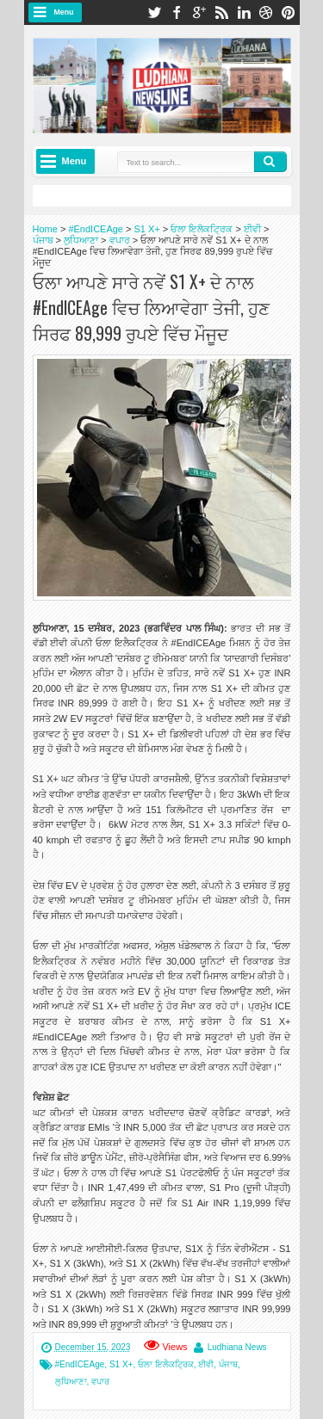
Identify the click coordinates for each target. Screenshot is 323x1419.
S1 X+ (121, 1364)
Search (270, 161)
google (199, 12)
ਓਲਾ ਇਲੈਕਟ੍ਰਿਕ (166, 1364)
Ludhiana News (237, 1347)
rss (221, 12)
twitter (154, 12)
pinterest (288, 12)
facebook (176, 12)
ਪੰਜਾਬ (228, 1364)
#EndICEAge (80, 1364)
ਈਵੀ (206, 1364)
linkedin (244, 12)
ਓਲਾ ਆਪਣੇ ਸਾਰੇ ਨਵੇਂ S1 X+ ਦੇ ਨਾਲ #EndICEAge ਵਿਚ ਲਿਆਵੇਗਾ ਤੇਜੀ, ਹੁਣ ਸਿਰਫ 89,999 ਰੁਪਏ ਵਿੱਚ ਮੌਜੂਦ (151, 307)
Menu (64, 12)
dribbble (266, 12)
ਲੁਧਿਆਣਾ (71, 1381)
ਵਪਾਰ (100, 1381)
